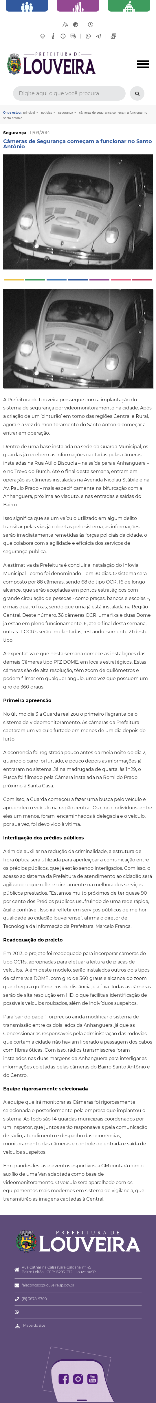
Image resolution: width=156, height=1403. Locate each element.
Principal (29, 112)
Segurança (65, 112)
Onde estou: (12, 112)
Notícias (46, 112)
